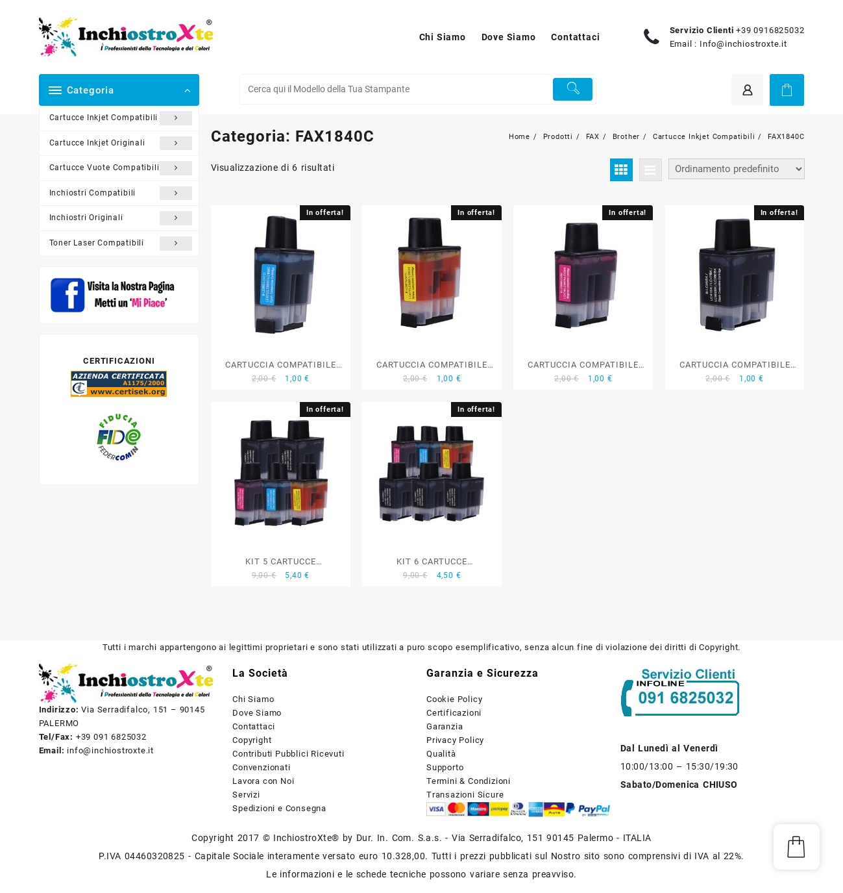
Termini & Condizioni (468, 781)
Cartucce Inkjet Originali (121, 143)
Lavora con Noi (263, 781)
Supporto (444, 767)
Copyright (251, 740)
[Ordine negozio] (736, 168)
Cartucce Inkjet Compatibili (121, 118)
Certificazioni (454, 713)
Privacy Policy (455, 740)
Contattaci (253, 726)
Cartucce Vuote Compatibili (121, 168)
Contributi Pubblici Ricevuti (288, 754)
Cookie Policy (454, 699)
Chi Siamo (253, 699)
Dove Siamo (257, 713)
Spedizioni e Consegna (279, 808)
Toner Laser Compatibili (121, 243)
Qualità (441, 754)
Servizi (246, 794)
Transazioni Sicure (465, 794)
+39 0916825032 (770, 30)
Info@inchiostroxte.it (743, 44)
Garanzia (444, 726)
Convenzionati (261, 767)
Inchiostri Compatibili (121, 193)
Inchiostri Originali (121, 218)
